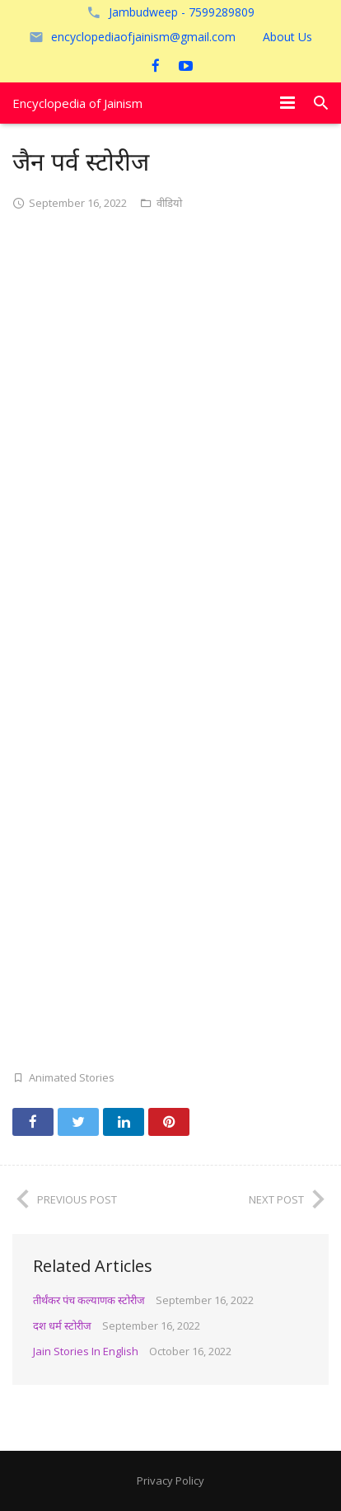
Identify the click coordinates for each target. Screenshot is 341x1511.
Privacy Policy (170, 1480)
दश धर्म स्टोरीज (62, 1325)
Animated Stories (71, 1077)
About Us (287, 37)
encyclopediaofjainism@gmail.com (143, 37)
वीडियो (169, 202)
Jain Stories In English (85, 1351)
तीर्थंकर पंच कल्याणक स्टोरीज (89, 1300)
